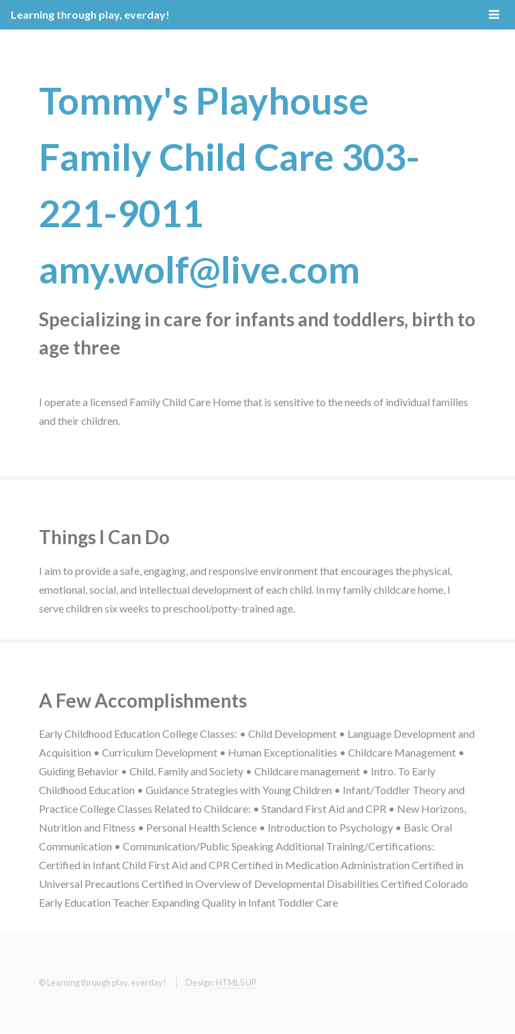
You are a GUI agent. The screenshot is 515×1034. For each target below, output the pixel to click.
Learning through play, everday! (90, 14)
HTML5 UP (236, 982)
